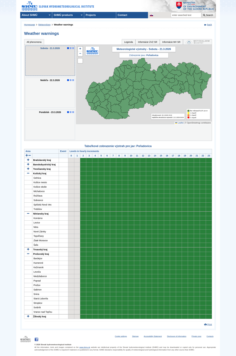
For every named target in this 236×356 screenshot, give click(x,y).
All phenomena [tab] (34, 42)
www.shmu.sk (84, 347)
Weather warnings (63, 24)
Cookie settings (121, 336)
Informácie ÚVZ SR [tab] (147, 42)
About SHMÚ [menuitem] (29, 15)
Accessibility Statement (153, 336)
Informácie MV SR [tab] (171, 42)
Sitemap (135, 336)
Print (209, 324)
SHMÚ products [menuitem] (63, 15)
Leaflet (179, 123)
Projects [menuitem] (91, 15)
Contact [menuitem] (122, 15)
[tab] (197, 42)
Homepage (29, 24)
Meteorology (44, 24)
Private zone (196, 336)
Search (209, 15)
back (209, 24)
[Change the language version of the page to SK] (151, 15)
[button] (80, 49)
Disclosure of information (176, 336)
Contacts (210, 336)
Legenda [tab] (128, 42)
